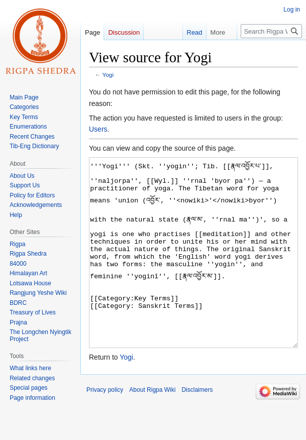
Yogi (108, 74)
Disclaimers (197, 427)
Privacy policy (104, 427)
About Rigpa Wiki (152, 427)
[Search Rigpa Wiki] (271, 31)
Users (98, 129)
